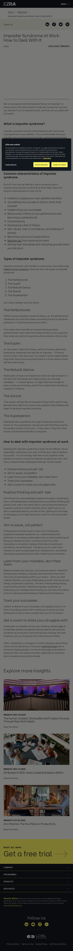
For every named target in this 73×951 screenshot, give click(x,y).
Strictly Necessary (41, 165)
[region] (36, 154)
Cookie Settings (10, 164)
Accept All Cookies (59, 165)
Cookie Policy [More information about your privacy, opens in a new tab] (47, 158)
